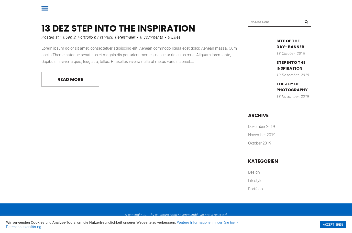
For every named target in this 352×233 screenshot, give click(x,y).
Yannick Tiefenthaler (117, 37)
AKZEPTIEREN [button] (333, 224)
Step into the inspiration (133, 28)
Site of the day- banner (290, 44)
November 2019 (261, 135)
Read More (70, 79)
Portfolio (85, 37)
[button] (45, 8)
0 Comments (151, 37)
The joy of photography (292, 87)
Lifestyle (255, 180)
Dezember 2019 (261, 126)
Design (254, 172)
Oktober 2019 (259, 143)
